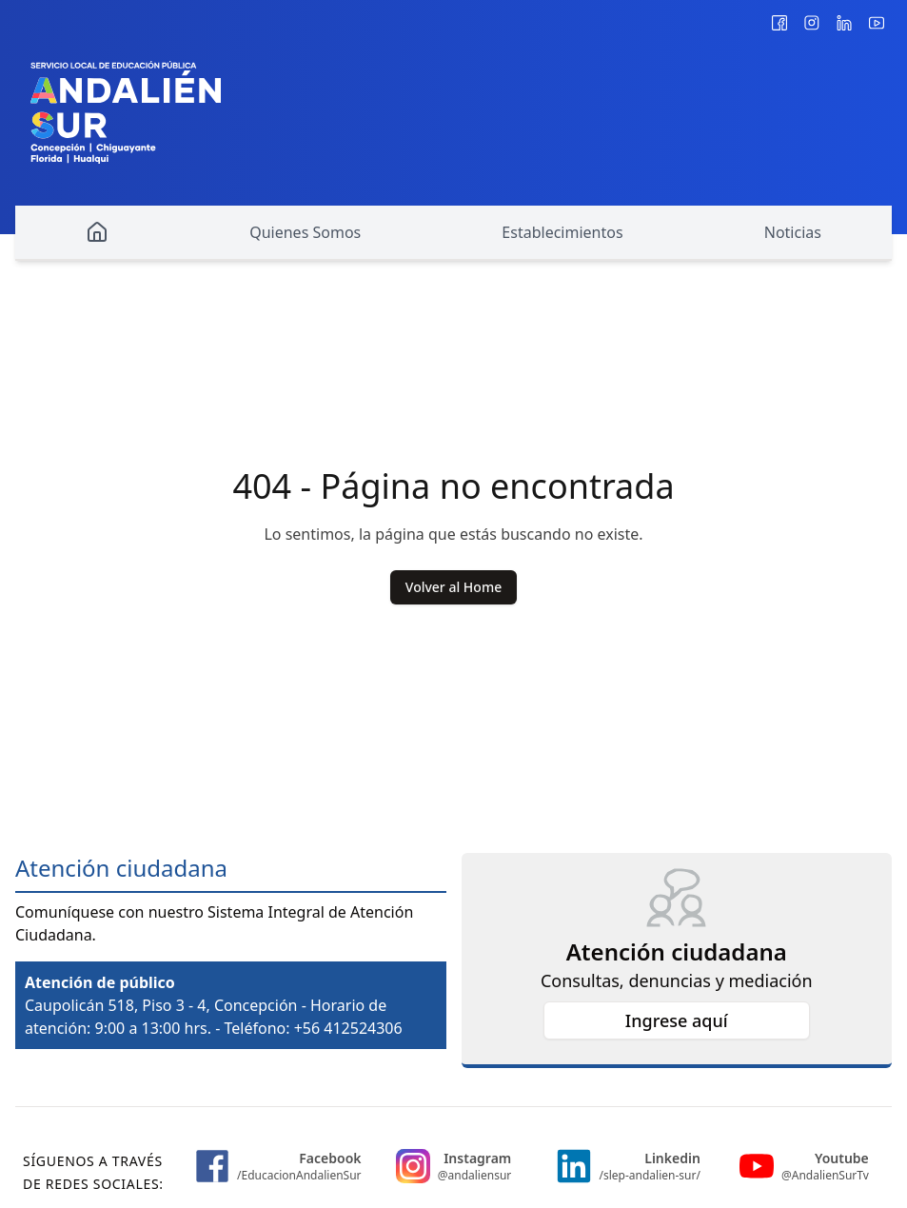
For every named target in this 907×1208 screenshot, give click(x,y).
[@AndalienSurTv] (876, 23)
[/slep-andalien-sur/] (844, 23)
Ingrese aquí (676, 1020)
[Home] (97, 233)
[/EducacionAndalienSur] (779, 23)
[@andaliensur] (812, 23)
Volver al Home (453, 587)
